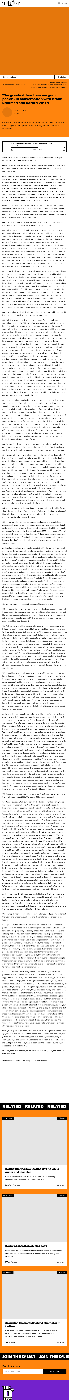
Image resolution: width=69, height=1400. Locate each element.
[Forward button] (64, 150)
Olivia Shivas (21, 110)
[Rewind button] (12, 150)
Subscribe (54, 1371)
